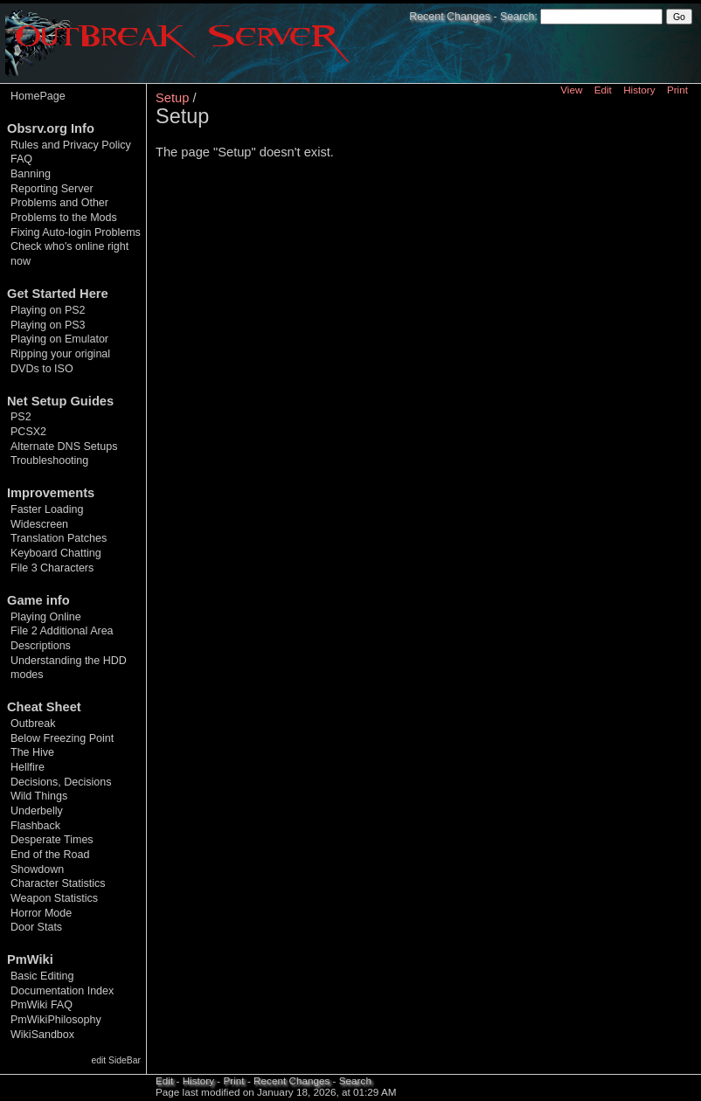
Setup (172, 98)
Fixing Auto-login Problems (75, 232)
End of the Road (49, 854)
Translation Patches (58, 538)
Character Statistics (58, 883)
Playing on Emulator (59, 339)
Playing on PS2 (48, 310)
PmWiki (30, 959)
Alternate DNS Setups (63, 446)
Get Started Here (57, 294)
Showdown (37, 869)
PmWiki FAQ (41, 1005)
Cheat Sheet (44, 707)
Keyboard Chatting (55, 553)
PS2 (20, 417)
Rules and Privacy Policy (70, 145)
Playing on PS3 (48, 325)
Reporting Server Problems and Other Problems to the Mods (63, 203)
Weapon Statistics (54, 898)
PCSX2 (28, 432)
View (571, 89)
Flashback (35, 826)
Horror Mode (41, 913)
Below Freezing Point (62, 738)
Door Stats (36, 927)
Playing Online (45, 617)
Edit (603, 89)
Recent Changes (449, 16)
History (639, 89)
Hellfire (27, 767)
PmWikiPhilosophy (55, 1020)
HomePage (38, 96)
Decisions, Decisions (60, 782)
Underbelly (36, 811)
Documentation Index (62, 991)
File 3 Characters (52, 568)
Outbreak (32, 723)
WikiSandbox (42, 1034)
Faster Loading (47, 509)
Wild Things (38, 796)
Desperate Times (52, 840)
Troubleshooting (49, 460)
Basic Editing (41, 976)
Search (517, 16)
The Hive (32, 752)
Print (677, 89)
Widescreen (39, 524)
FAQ (21, 159)
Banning (30, 174)
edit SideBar (116, 1060)
